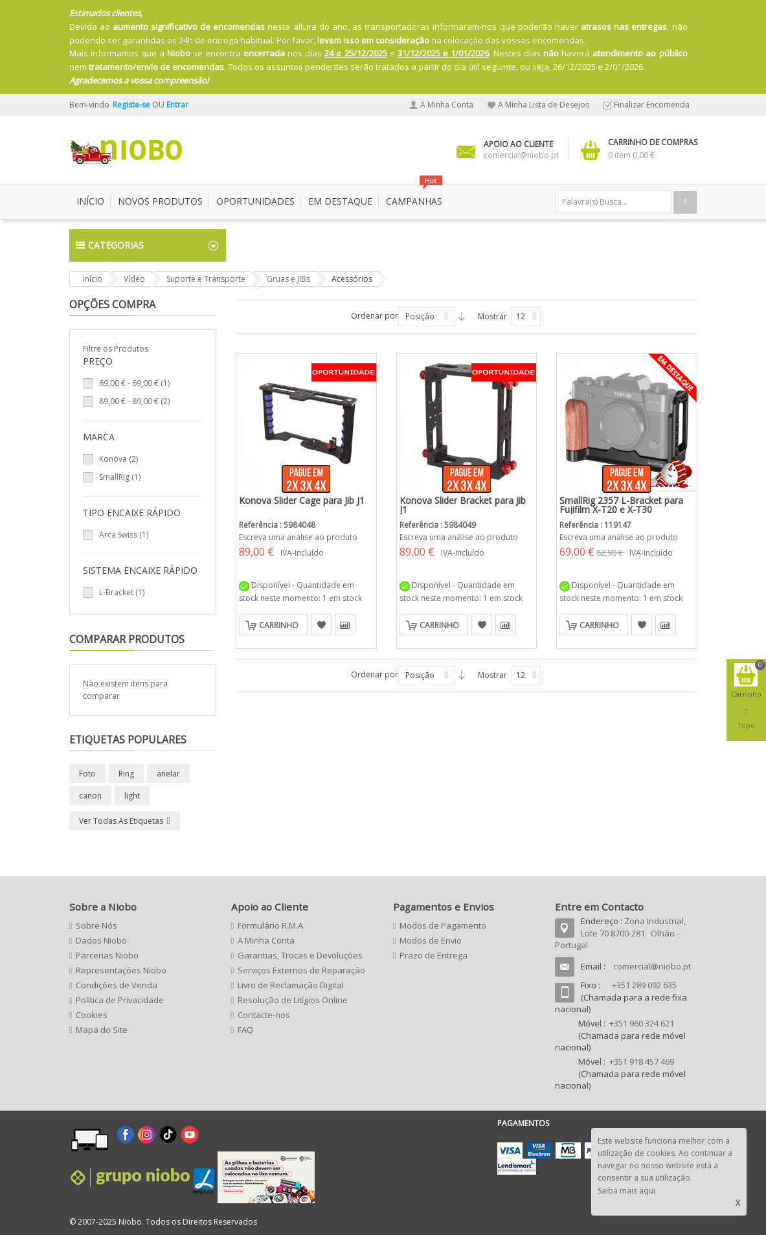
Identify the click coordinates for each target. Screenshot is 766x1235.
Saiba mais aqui (626, 1190)
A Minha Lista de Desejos (543, 104)
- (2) (134, 401)
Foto (87, 773)
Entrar (177, 104)
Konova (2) (118, 458)
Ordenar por (374, 315)
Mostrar (492, 316)
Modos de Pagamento (443, 925)
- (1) (134, 383)
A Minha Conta (446, 104)
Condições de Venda (116, 985)
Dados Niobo (101, 940)
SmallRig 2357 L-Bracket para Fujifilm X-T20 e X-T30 (621, 505)
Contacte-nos (264, 1015)
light (132, 795)
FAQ (245, 1030)
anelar (168, 773)
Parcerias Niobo (107, 955)
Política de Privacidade (120, 1000)
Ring (126, 773)
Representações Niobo (121, 970)
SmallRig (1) (120, 476)
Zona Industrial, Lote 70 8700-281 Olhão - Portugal (620, 933)
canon (90, 795)
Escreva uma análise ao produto (298, 537)
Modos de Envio (431, 940)
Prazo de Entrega (433, 955)
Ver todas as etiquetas (121, 820)
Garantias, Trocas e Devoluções (300, 955)
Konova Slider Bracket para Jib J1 (463, 505)
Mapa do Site (102, 1030)
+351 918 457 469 (641, 1061)
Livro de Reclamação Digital (291, 985)
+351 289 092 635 (644, 985)
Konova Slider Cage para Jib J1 (302, 500)
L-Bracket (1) (121, 592)
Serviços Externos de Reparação (301, 970)
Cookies (91, 1015)
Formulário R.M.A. (271, 925)
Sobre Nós (96, 925)
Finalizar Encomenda (652, 104)
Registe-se (132, 104)
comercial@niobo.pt (652, 966)
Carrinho (279, 625)
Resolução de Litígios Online (293, 1000)
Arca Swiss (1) (123, 534)
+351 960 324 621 (641, 1023)
